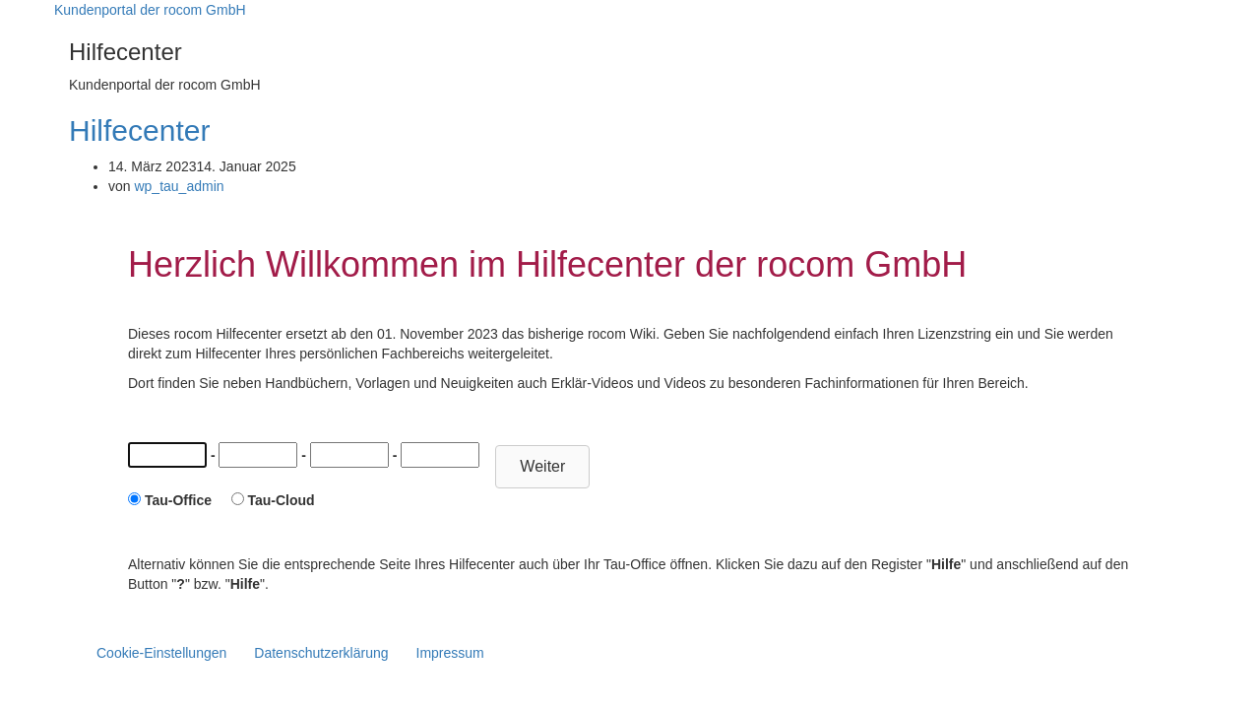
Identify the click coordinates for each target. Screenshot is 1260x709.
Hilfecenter (139, 130)
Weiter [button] (542, 466)
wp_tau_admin (178, 186)
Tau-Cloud (280, 500)
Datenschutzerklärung (321, 653)
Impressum (450, 653)
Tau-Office (178, 500)
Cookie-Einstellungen (161, 653)
